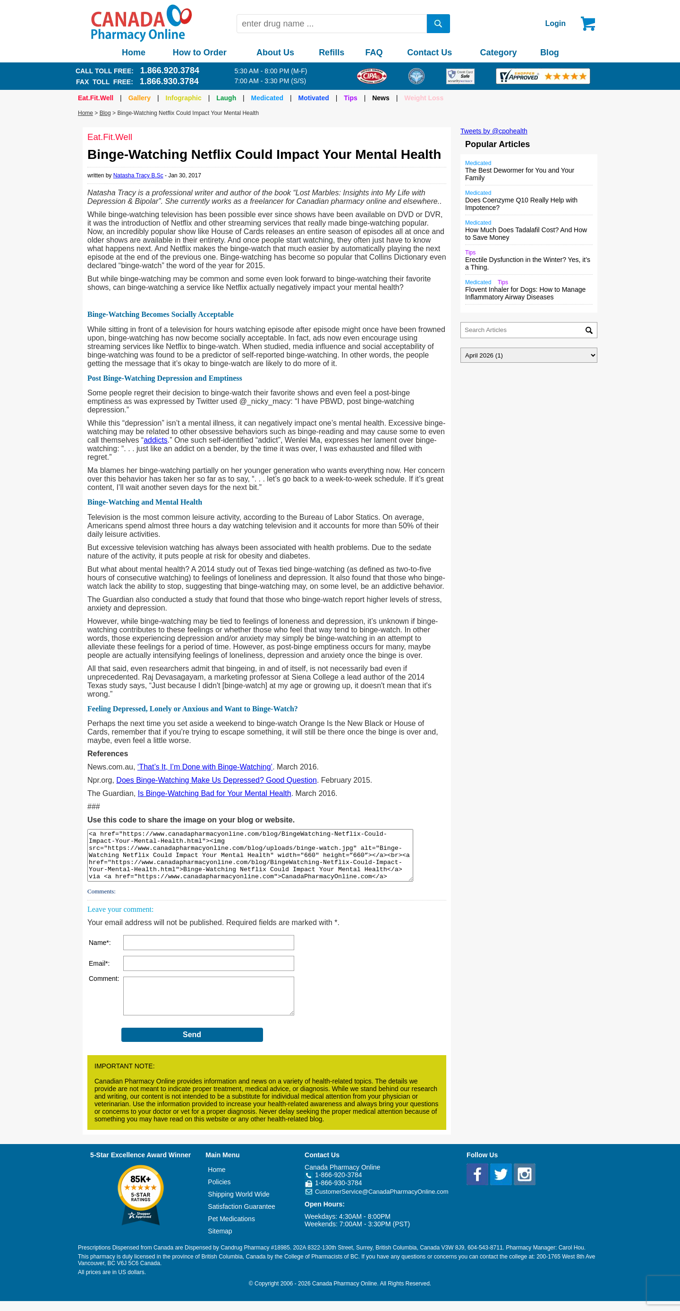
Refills (331, 52)
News (381, 98)
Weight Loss (423, 98)
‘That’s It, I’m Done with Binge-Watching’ (204, 767)
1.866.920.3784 (169, 70)
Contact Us (429, 52)
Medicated (267, 98)
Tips (350, 98)
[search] (438, 23)
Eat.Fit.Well (95, 98)
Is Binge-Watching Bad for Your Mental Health (214, 793)
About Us (275, 52)
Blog (549, 52)
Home (133, 52)
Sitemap (220, 1241)
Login (555, 23)
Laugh (226, 98)
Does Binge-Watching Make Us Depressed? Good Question (216, 780)
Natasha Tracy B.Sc (138, 175)
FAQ (373, 52)
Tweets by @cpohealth (493, 131)
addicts (156, 440)
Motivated (313, 98)
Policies (219, 1192)
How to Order (200, 52)
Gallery (139, 98)
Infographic (184, 98)
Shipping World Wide (238, 1204)
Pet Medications (231, 1228)
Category (498, 52)
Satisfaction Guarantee (241, 1216)
